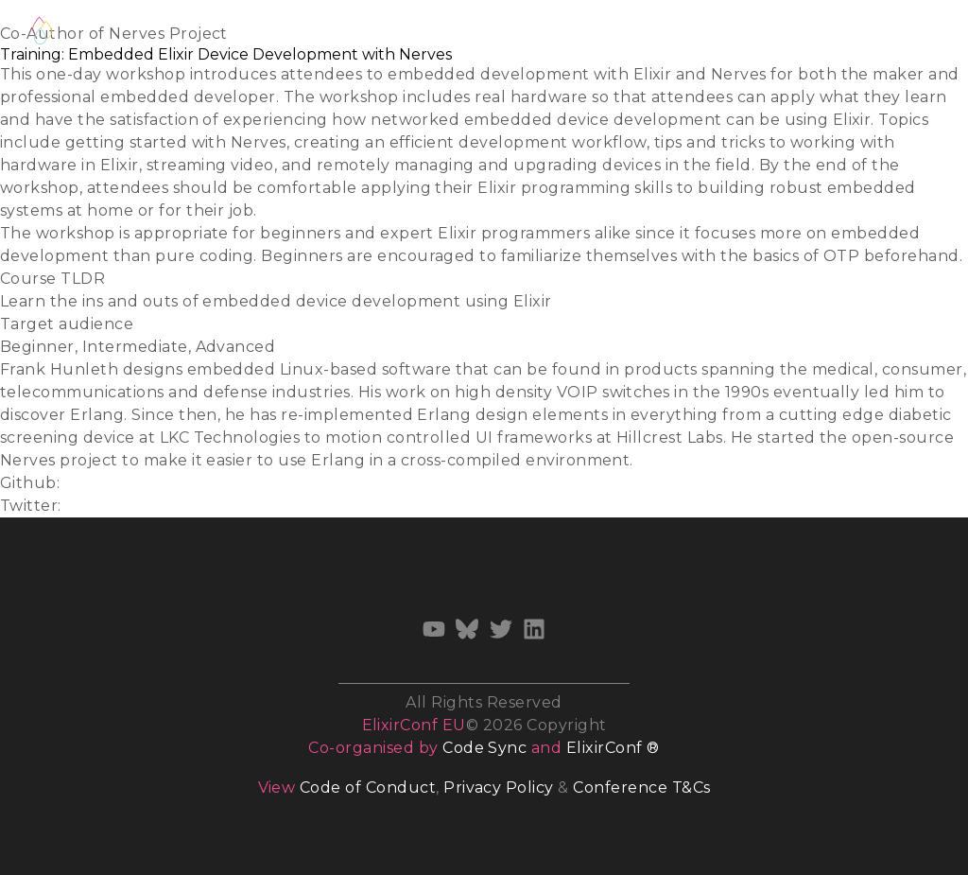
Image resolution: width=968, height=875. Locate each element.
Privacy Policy (498, 787)
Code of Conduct (368, 787)
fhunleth (100, 483)
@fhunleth (109, 506)
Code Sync (484, 748)
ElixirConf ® (613, 748)
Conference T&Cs (641, 787)
